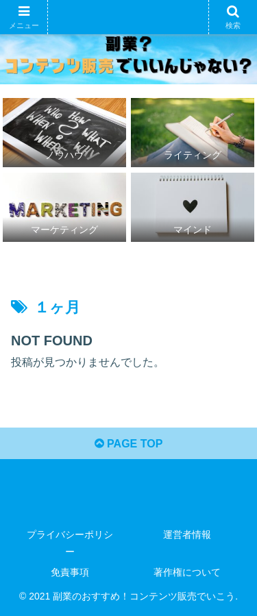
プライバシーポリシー (70, 543)
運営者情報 (187, 534)
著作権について (187, 572)
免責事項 (70, 572)
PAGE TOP (129, 443)
